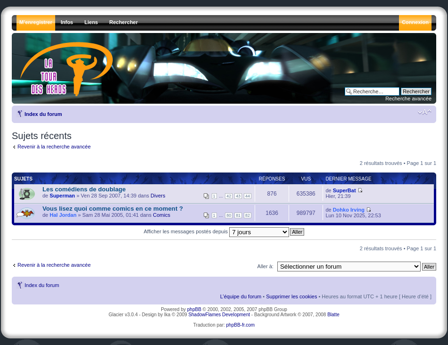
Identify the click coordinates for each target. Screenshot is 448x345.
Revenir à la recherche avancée (54, 146)
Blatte (333, 314)
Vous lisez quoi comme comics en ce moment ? (112, 208)
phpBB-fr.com (240, 325)
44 (247, 196)
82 (247, 215)
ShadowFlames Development (219, 314)
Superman (62, 195)
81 (238, 215)
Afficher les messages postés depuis (216, 231)
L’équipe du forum (240, 296)
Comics (161, 215)
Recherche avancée (408, 98)
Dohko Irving (349, 210)
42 (228, 196)
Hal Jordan (63, 215)
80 (228, 215)
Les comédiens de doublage (84, 189)
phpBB (194, 309)
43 (238, 196)
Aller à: (265, 266)
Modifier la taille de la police (424, 112)
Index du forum (43, 114)
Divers (157, 195)
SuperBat (344, 190)
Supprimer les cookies (291, 296)
